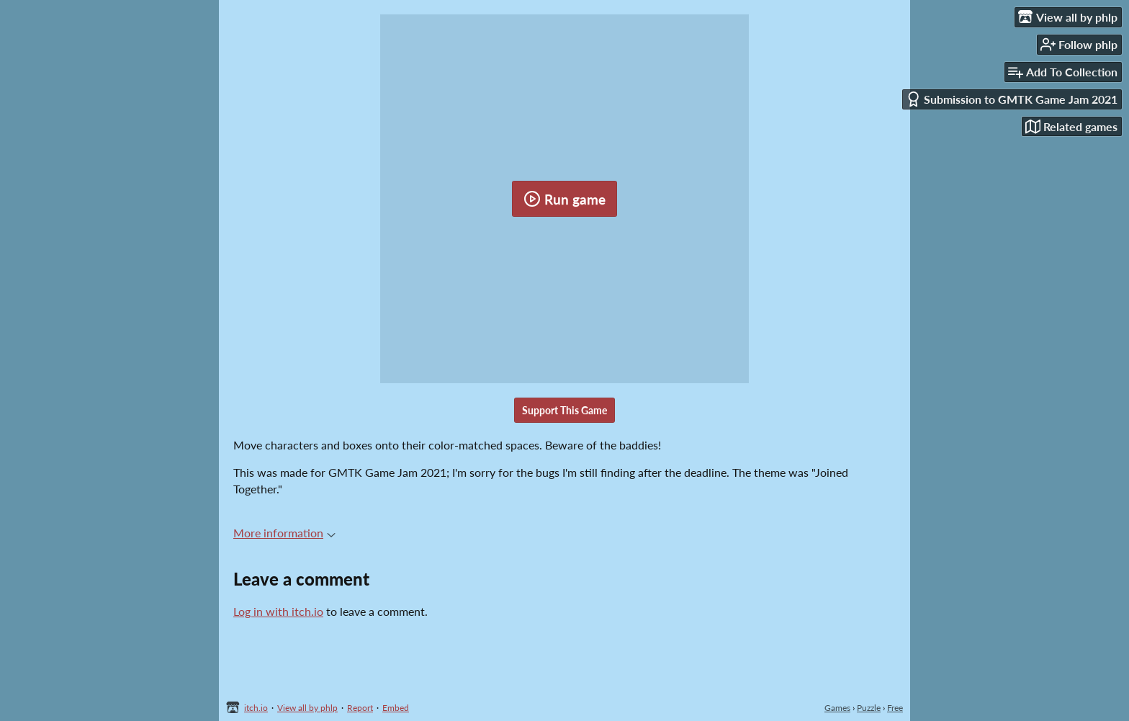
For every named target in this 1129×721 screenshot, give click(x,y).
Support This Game (564, 410)
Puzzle (869, 707)
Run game (564, 198)
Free (895, 707)
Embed (395, 707)
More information (284, 532)
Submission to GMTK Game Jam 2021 (1011, 99)
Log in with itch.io (278, 611)
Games (837, 707)
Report (360, 707)
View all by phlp (307, 707)
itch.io (256, 707)
